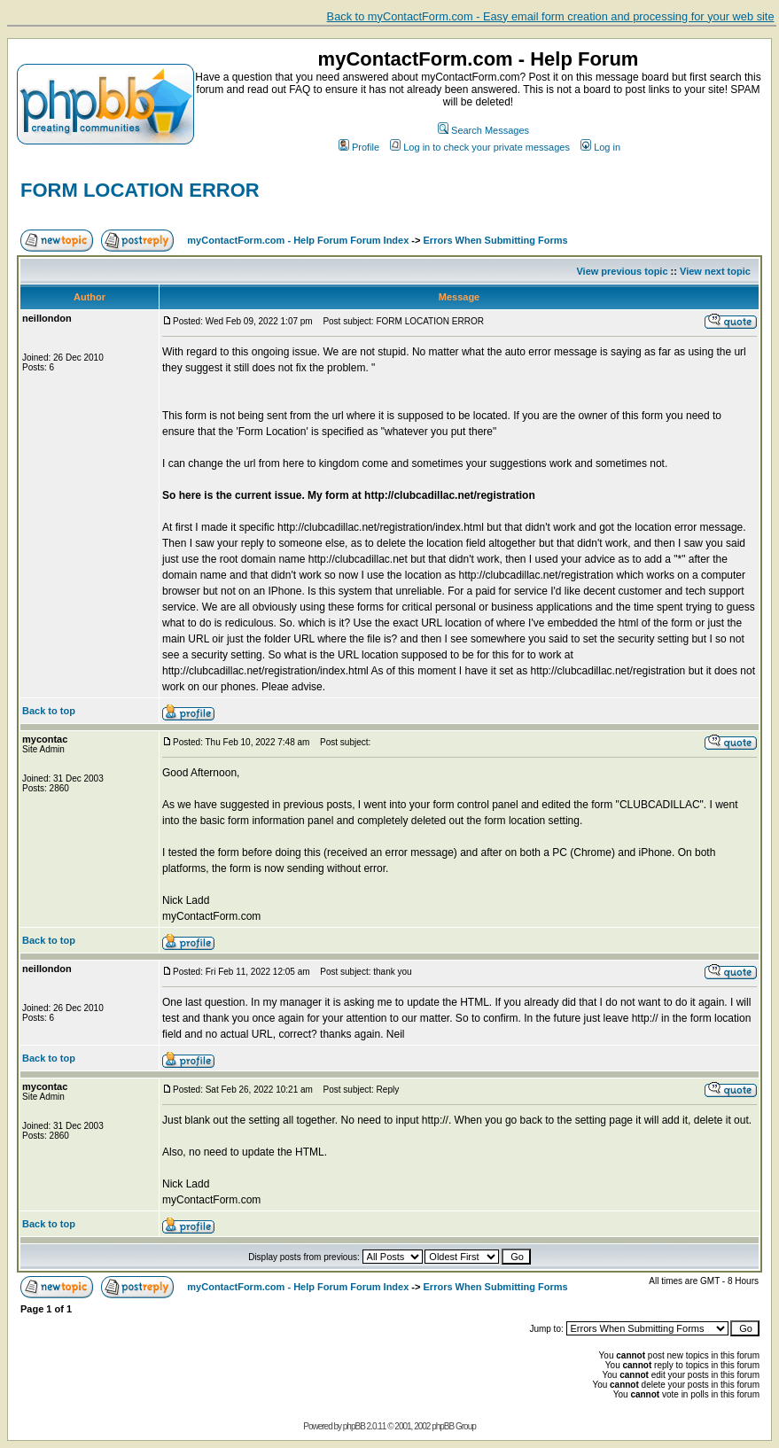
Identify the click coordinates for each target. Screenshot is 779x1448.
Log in (600, 147)
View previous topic (621, 271)
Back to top (48, 710)
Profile (359, 147)
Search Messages (483, 130)
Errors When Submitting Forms (496, 240)
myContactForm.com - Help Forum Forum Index (298, 240)
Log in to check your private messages (480, 147)
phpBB (354, 1426)
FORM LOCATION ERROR (140, 190)
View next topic (715, 271)
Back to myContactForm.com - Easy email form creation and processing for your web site (551, 16)
